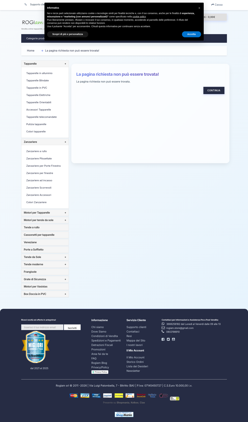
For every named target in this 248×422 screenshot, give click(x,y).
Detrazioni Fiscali (102, 345)
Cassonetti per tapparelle (39, 234)
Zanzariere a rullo (36, 151)
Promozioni (98, 349)
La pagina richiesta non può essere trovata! (72, 50)
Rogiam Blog (99, 363)
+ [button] (65, 63)
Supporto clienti (136, 327)
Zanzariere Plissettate (39, 158)
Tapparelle (30, 63)
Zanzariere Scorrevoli (38, 187)
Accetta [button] (191, 34)
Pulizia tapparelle (36, 124)
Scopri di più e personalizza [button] (67, 34)
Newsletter (133, 370)
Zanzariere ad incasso (39, 180)
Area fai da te (99, 354)
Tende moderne (33, 264)
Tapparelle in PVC (36, 87)
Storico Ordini (134, 362)
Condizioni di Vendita (104, 336)
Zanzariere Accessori (38, 195)
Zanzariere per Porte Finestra (43, 165)
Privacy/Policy (100, 367)
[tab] (45, 64)
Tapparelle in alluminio (39, 73)
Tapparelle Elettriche (38, 95)
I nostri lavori (134, 345)
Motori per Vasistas (35, 286)
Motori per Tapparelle (37, 212)
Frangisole (30, 271)
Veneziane (30, 242)
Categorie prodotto (37, 38)
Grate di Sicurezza (35, 279)
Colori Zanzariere (36, 202)
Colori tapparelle (36, 131)
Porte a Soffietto (33, 249)
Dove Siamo (98, 331)
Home (31, 50)
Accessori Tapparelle (38, 109)
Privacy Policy (101, 372)
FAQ (94, 358)
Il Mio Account (135, 357)
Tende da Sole (32, 257)
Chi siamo (97, 327)
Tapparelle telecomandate (41, 116)
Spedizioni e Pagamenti (106, 340)
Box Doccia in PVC (35, 294)
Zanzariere (30, 141)
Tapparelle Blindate (37, 80)
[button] (199, 8)
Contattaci (132, 331)
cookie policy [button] (139, 16)
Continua (213, 90)
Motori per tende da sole (38, 220)
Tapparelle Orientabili (38, 102)
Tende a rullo (31, 227)
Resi (129, 336)
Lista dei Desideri (137, 366)
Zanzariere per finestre (39, 173)
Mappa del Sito (135, 340)
